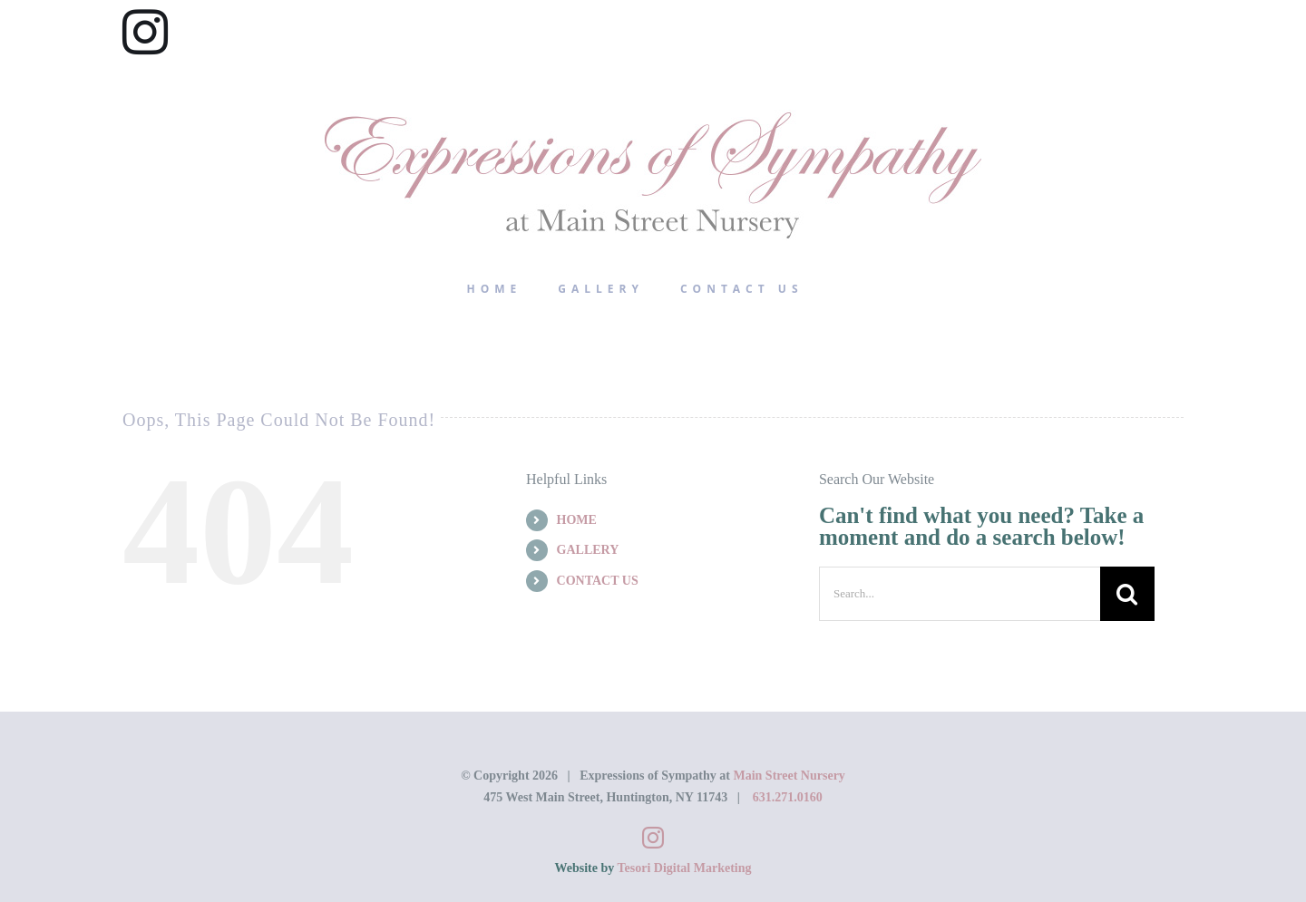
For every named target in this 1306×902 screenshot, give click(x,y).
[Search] (1127, 594)
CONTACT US (597, 580)
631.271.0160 (788, 797)
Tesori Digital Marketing (684, 868)
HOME (577, 520)
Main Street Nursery (788, 775)
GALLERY (588, 550)
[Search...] (959, 594)
